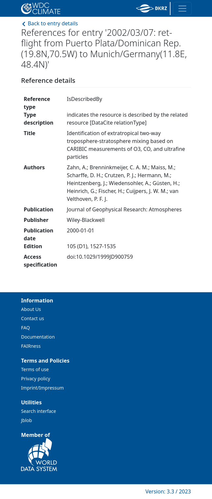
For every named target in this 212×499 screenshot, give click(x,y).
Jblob (26, 420)
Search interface (38, 411)
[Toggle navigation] (182, 8)
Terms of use (35, 369)
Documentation (38, 337)
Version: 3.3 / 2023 (168, 491)
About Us (31, 309)
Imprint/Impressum (42, 388)
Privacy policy (35, 378)
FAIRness (30, 346)
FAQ (25, 327)
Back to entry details (49, 23)
